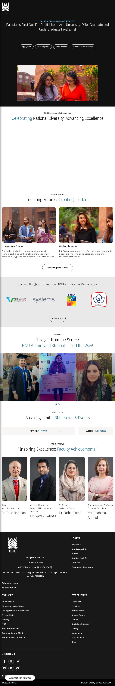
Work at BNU (78, 637)
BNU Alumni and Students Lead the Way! (57, 345)
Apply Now (26, 46)
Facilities (76, 606)
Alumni (75, 553)
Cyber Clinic (8, 615)
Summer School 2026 (20, 677)
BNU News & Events (72, 418)
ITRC (4, 624)
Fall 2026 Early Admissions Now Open (57, 21)
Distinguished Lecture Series (15, 610)
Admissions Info (79, 549)
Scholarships (61, 46)
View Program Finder (57, 267)
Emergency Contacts (82, 567)
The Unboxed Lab (10, 628)
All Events (100, 430)
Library (75, 628)
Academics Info (79, 558)
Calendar (76, 601)
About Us (76, 544)
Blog (74, 642)
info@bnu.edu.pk (35, 557)
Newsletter (77, 633)
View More (57, 318)
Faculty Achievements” (77, 449)
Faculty (5, 619)
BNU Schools (8, 601)
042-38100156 (35, 562)
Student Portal (9, 587)
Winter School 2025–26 (13, 637)
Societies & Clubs (80, 624)
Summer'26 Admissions (83, 46)
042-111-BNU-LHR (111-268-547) (35, 567)
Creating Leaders (74, 199)
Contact (76, 562)
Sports (75, 619)
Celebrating (22, 118)
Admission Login (10, 583)
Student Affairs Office (13, 606)
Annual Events (78, 615)
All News (42, 430)
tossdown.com (104, 682)
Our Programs (43, 46)
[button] (56, 404)
